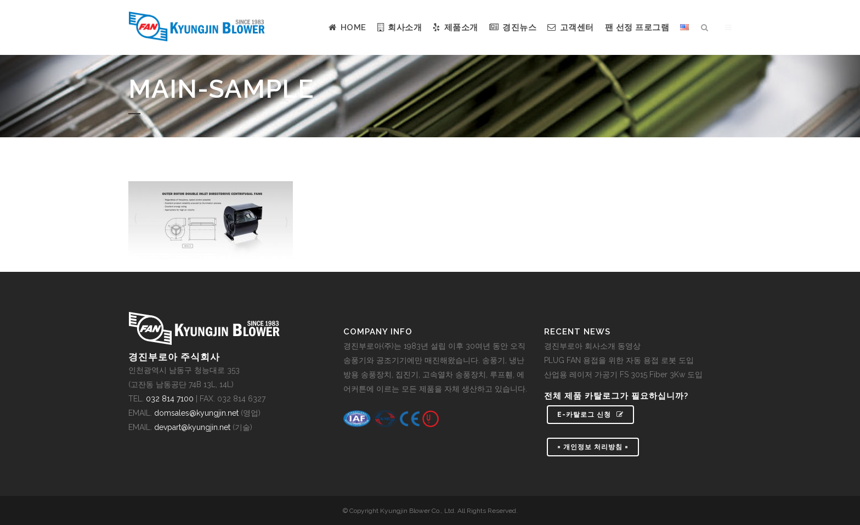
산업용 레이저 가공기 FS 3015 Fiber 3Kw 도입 (623, 374)
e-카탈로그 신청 (590, 414)
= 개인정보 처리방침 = (593, 447)
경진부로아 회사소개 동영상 (592, 346)
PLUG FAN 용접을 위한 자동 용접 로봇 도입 (619, 360)
